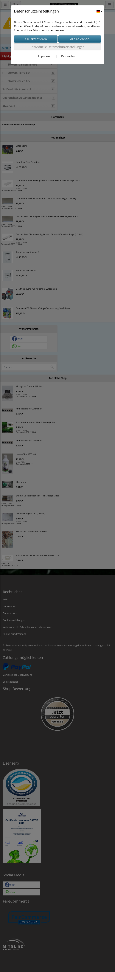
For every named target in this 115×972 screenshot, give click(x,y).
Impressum (45, 56)
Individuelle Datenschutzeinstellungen (57, 47)
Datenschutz (69, 56)
